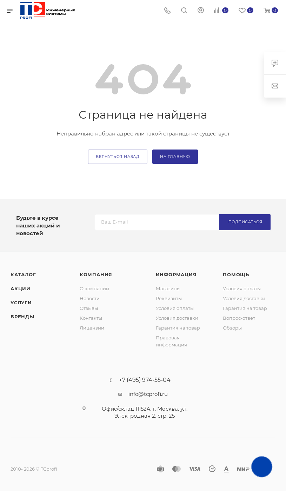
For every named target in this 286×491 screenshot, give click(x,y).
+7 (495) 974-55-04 (145, 380)
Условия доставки (177, 318)
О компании (94, 288)
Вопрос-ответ (239, 318)
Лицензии (92, 328)
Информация (176, 274)
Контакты (91, 318)
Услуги (21, 302)
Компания (96, 274)
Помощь (236, 274)
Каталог (23, 274)
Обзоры (232, 328)
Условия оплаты (175, 308)
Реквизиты (169, 298)
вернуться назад (118, 156)
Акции (21, 288)
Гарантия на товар (178, 328)
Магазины (168, 288)
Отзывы (89, 308)
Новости (90, 298)
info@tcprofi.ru (148, 394)
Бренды (22, 316)
